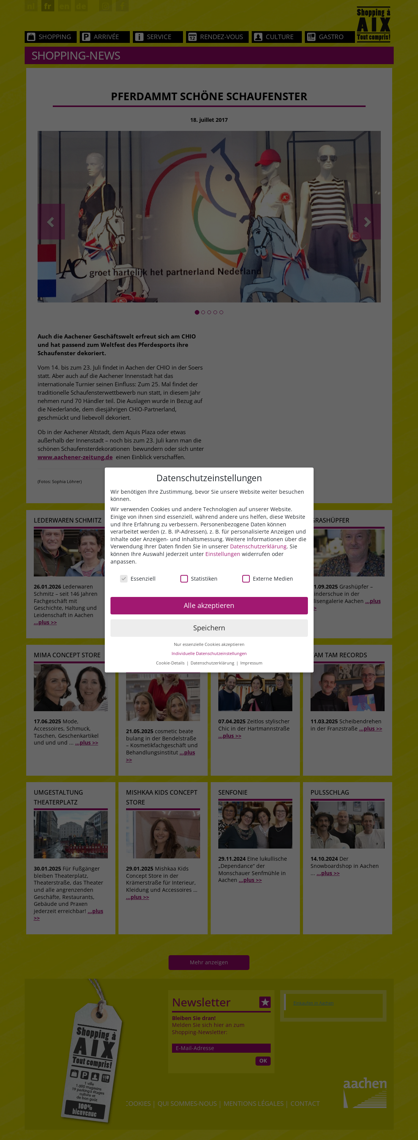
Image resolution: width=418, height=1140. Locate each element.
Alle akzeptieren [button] (209, 605)
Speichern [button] (209, 627)
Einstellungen (222, 553)
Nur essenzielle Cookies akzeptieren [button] (209, 644)
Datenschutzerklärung (258, 546)
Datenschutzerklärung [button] (213, 663)
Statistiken (199, 578)
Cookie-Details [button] (171, 663)
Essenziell (138, 578)
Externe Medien (267, 578)
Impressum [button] (251, 663)
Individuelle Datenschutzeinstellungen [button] (209, 653)
